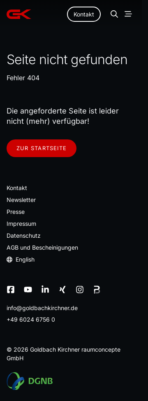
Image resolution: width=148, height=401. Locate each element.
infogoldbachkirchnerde (42, 307)
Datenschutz (24, 235)
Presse (16, 211)
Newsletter (21, 199)
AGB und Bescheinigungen (42, 247)
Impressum (21, 223)
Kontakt (84, 14)
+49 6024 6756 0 (31, 319)
